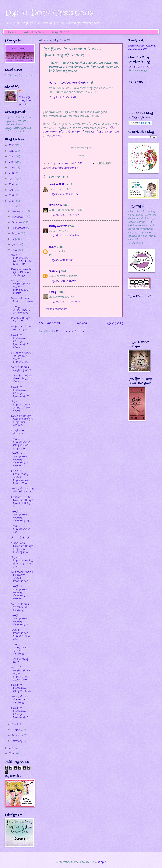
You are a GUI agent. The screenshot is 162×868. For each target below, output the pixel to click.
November (19, 217)
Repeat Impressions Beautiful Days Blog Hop (21, 259)
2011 (11, 748)
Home (12, 32)
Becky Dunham (58, 226)
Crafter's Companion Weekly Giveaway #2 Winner (20, 459)
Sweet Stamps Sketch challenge (22, 299)
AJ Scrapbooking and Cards (67, 83)
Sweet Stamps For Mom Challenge (20, 699)
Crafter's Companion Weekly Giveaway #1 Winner (20, 592)
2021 (12, 156)
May (15, 250)
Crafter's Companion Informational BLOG (80, 130)
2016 (12, 184)
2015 (12, 190)
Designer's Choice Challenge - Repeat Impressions (22, 357)
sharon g (54, 271)
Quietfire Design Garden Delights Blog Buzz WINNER (22, 420)
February (18, 735)
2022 (12, 151)
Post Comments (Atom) (70, 331)
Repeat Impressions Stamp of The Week (20, 634)
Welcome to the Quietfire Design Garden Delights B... (22, 501)
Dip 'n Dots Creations (49, 13)
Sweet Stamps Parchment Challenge (20, 607)
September (19, 228)
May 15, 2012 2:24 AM (62, 97)
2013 (12, 201)
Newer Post (49, 323)
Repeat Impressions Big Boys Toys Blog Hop (22, 562)
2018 (12, 173)
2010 (12, 753)
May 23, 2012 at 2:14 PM (63, 194)
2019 (11, 167)
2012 (12, 206)
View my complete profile (25, 100)
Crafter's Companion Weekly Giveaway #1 (20, 712)
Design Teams (60, 32)
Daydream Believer (17, 432)
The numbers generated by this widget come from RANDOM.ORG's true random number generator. (139, 321)
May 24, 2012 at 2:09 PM (63, 281)
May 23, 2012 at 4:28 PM (64, 214)
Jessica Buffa (57, 184)
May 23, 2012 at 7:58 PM (64, 235)
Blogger (101, 862)
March (16, 730)
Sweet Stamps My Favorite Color (22, 490)
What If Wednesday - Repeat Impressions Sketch (20, 286)
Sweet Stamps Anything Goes (21, 368)
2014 (12, 195)
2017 (12, 179)
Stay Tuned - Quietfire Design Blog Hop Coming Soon (22, 547)
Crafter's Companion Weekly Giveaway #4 (20, 391)
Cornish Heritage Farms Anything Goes (21, 378)
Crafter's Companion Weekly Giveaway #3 (20, 516)
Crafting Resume (33, 32)
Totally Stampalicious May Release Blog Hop (20, 443)
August (16, 233)
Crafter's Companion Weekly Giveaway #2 (20, 620)
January (17, 741)
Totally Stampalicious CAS (20, 529)
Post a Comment (56, 309)
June (15, 244)
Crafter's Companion (65, 168)
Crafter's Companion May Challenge (21, 688)
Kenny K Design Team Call (20, 319)
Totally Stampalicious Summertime (20, 310)
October (17, 222)
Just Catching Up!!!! (19, 660)
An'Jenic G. (55, 205)
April (15, 724)
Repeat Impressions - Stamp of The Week (20, 406)
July (14, 239)
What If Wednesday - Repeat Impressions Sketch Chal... (20, 477)
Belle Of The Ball (21, 537)
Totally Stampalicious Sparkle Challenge (20, 649)
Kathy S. (53, 292)
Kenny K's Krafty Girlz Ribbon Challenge (21, 272)
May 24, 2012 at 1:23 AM (63, 260)
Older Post (113, 323)
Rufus (52, 247)
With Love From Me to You (21, 328)
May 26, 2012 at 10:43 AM (64, 301)
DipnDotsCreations (140, 66)
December (19, 211)
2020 (12, 162)
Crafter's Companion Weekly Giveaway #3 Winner (20, 341)
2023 (12, 145)
